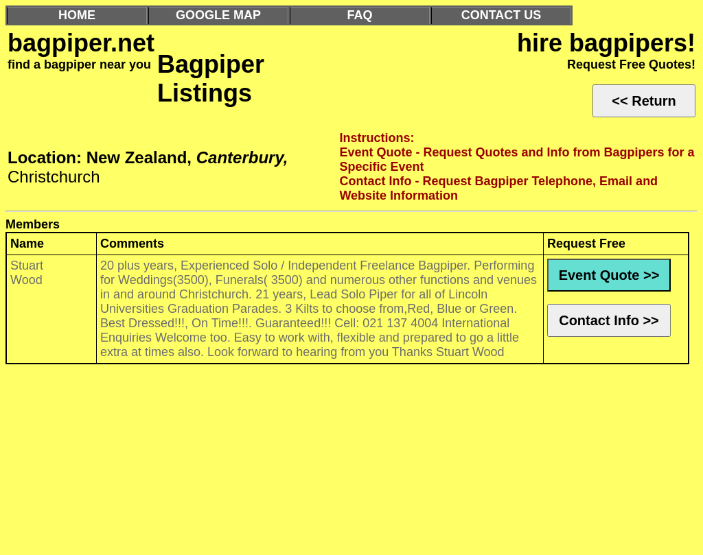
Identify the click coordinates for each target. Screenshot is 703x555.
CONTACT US (501, 15)
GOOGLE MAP (218, 15)
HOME (76, 15)
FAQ (359, 15)
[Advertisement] (351, 463)
